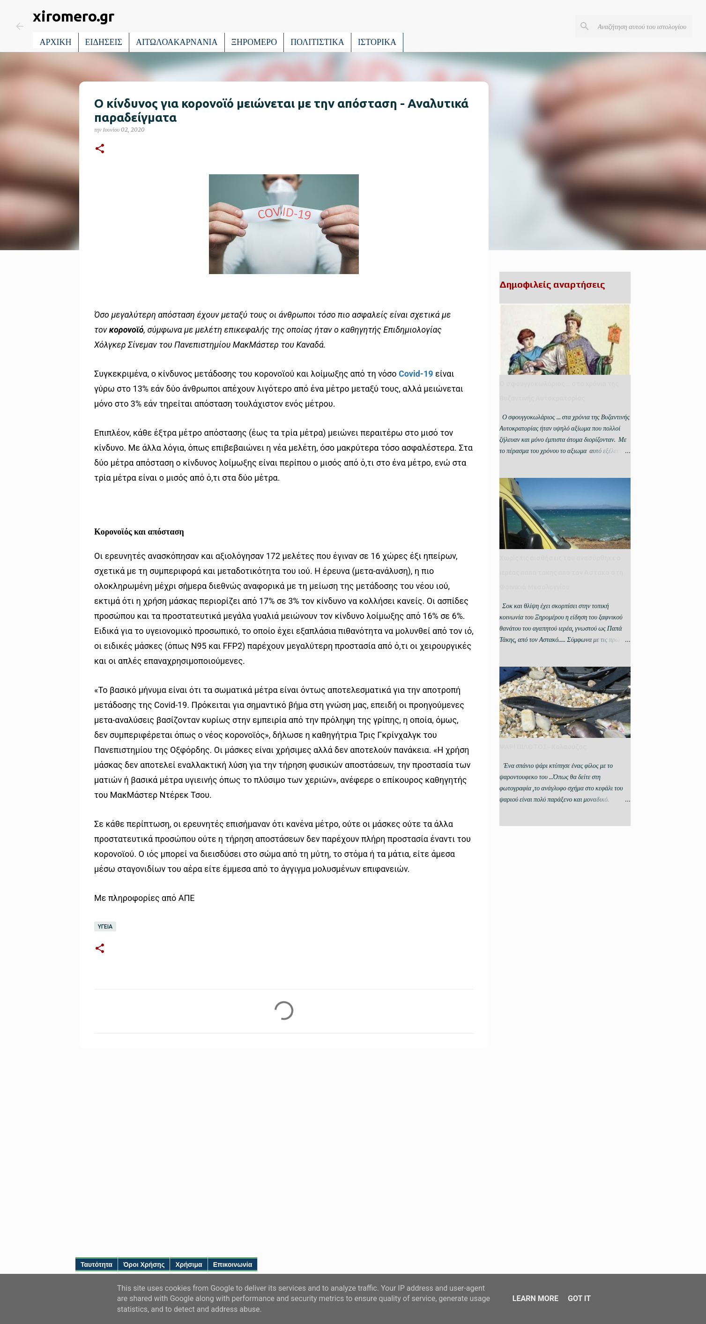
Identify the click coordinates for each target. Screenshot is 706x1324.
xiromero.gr (73, 15)
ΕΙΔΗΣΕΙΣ (104, 42)
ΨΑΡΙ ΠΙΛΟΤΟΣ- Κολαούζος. (543, 747)
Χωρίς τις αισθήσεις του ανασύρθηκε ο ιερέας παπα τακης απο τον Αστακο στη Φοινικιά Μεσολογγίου (561, 572)
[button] (99, 149)
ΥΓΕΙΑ (105, 926)
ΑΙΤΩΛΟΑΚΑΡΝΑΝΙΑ (177, 42)
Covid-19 (416, 374)
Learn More (535, 1298)
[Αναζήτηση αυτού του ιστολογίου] (643, 26)
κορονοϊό (126, 330)
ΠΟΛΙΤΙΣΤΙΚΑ (317, 42)
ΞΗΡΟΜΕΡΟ (254, 42)
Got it (579, 1298)
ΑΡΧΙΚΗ (56, 42)
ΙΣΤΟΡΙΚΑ (377, 42)
